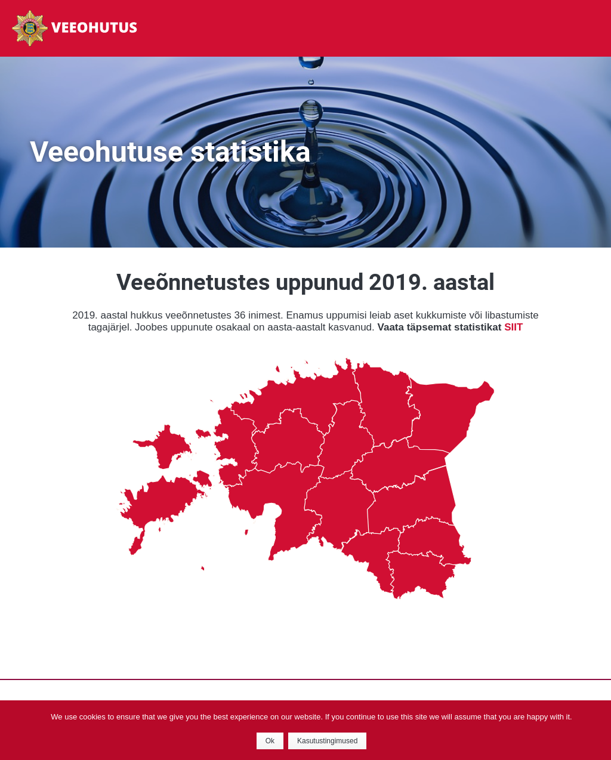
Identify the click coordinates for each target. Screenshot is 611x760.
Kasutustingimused (327, 741)
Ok (270, 741)
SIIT (513, 327)
